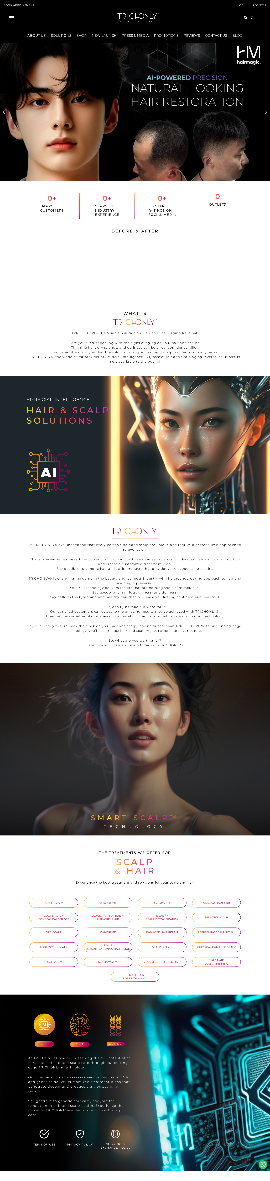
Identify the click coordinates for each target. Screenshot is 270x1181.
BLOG (237, 35)
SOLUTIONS (61, 35)
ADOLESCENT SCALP (54, 947)
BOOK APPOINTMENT (18, 5)
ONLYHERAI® (108, 902)
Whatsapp (263, 1164)
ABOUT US (36, 35)
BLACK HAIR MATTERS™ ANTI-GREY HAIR (108, 917)
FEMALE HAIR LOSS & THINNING (135, 976)
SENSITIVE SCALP (216, 917)
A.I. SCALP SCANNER (216, 902)
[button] (12, 18)
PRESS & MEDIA (135, 35)
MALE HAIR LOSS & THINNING (216, 962)
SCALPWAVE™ (108, 962)
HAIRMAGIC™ (53, 902)
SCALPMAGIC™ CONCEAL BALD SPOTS (53, 917)
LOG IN (243, 5)
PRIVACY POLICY (80, 1144)
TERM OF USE (44, 1144)
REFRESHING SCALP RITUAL (216, 932)
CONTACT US (216, 35)
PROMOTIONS (166, 35)
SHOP (81, 35)
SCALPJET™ (54, 962)
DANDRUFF (108, 932)
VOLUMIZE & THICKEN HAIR (162, 962)
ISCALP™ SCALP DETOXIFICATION (162, 917)
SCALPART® (162, 902)
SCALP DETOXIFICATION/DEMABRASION (108, 947)
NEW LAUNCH (104, 35)
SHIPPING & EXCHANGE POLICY (116, 1146)
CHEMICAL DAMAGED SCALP (216, 947)
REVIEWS (192, 35)
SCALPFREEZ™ (162, 947)
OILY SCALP (53, 932)
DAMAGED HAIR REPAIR (162, 932)
